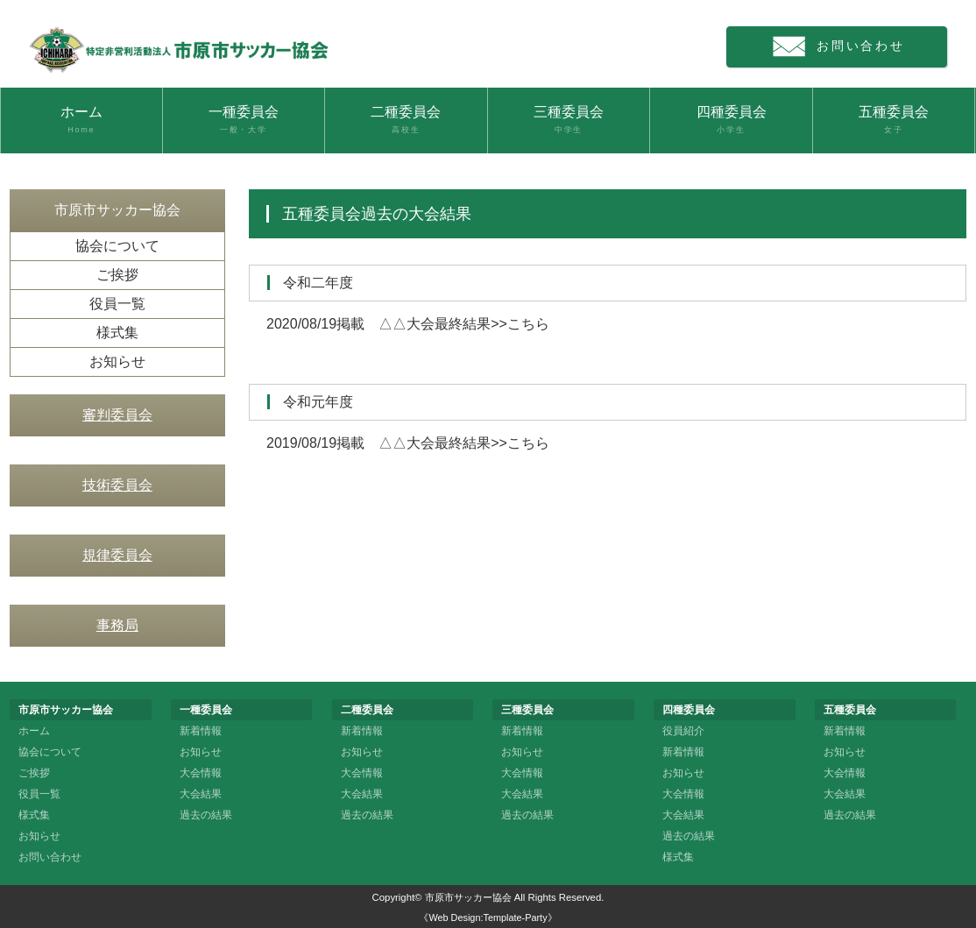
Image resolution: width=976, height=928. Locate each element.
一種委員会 (244, 120)
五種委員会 (894, 120)
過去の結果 (206, 815)
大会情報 (201, 773)
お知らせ (117, 361)
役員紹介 (683, 731)
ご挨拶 (117, 274)
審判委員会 (117, 414)
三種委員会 (569, 120)
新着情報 (201, 731)
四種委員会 (731, 120)
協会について (117, 245)
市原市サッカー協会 (468, 897)
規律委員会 (117, 555)
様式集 (117, 332)
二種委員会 (406, 120)
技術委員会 (117, 485)
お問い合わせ (845, 47)
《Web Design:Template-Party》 (487, 917)
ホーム (81, 120)
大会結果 (201, 794)
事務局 (117, 625)
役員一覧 (117, 303)
